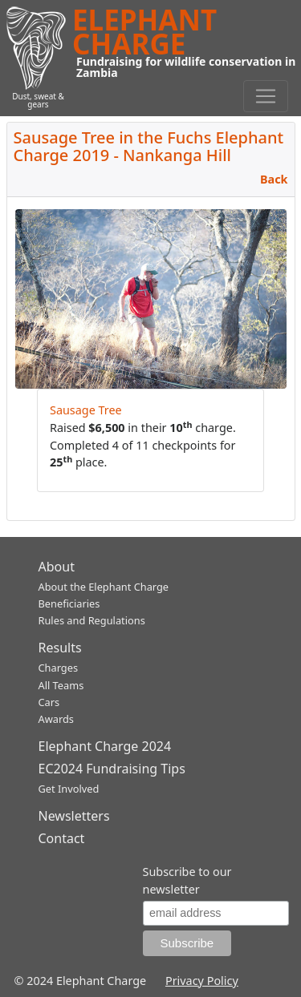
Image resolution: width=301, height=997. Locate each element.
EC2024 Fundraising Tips (112, 768)
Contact (62, 838)
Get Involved (69, 788)
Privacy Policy (201, 980)
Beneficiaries (69, 603)
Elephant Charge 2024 (105, 746)
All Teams (61, 685)
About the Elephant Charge (104, 586)
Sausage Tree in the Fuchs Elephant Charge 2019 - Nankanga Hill (149, 146)
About (57, 566)
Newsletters (74, 816)
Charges (59, 667)
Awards (56, 719)
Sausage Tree (86, 410)
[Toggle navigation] (265, 96)
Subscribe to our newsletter (187, 880)
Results (60, 647)
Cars (49, 702)
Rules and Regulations (92, 620)
